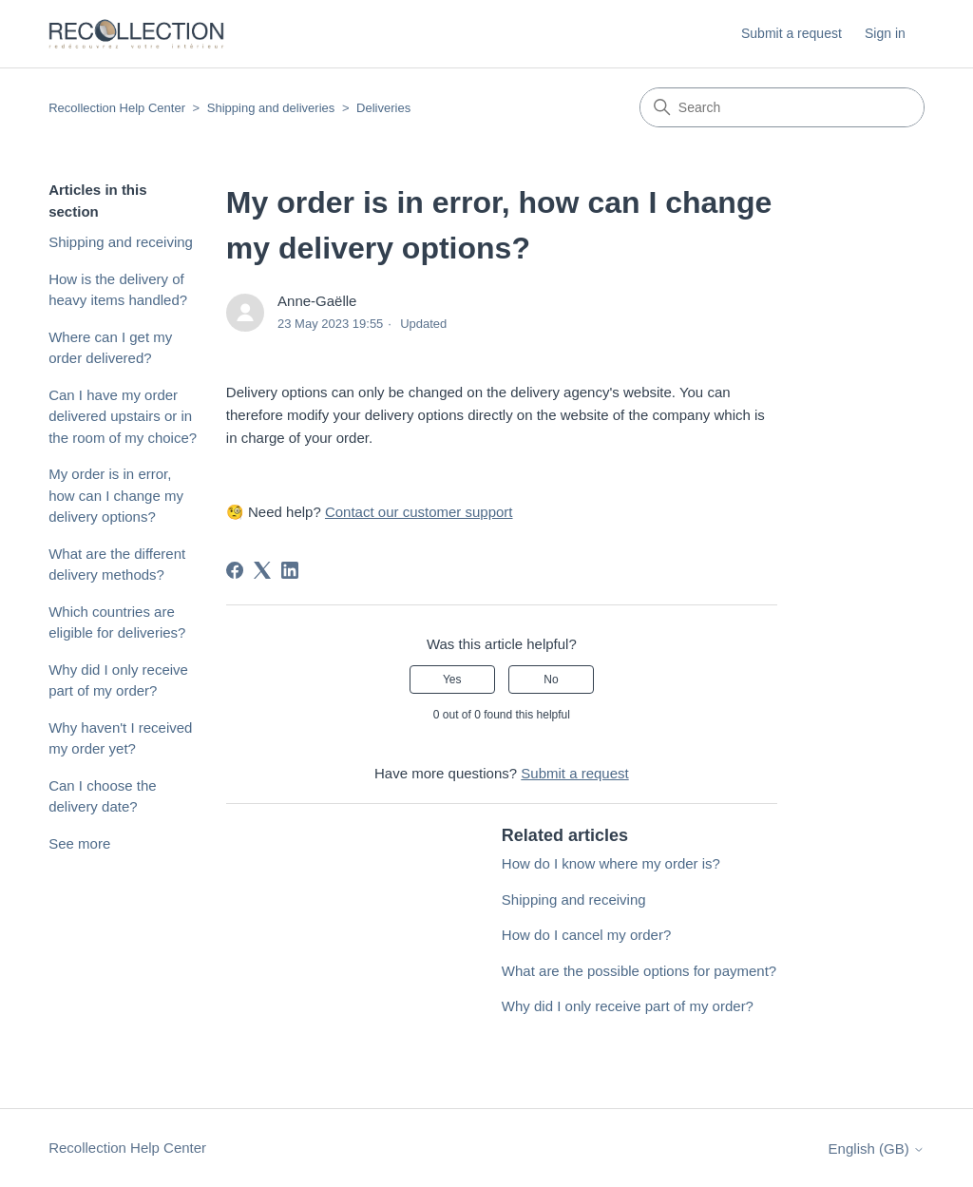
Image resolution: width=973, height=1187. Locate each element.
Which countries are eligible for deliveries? (116, 622)
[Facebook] (234, 570)
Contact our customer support (419, 512)
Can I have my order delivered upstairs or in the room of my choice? (122, 416)
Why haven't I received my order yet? (120, 738)
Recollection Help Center (116, 108)
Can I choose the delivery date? (102, 796)
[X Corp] (262, 570)
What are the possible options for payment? (639, 971)
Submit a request (791, 33)
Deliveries (383, 108)
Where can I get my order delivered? (110, 348)
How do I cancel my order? (586, 935)
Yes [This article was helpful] (452, 679)
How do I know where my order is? (611, 863)
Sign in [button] (885, 33)
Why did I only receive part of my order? (118, 680)
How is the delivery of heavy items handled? (117, 290)
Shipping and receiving (120, 242)
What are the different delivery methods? (116, 565)
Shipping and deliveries (270, 108)
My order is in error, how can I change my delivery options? (115, 495)
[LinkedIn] (289, 570)
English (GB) (877, 1148)
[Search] (782, 107)
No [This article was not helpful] (551, 679)
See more (79, 843)
